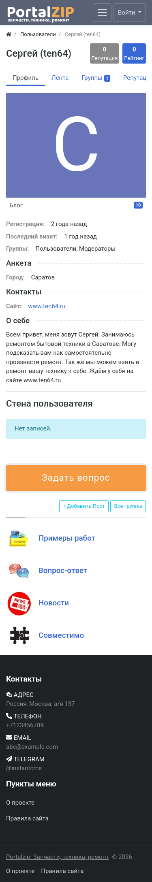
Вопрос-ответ (63, 570)
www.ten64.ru (46, 306)
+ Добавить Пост (84, 506)
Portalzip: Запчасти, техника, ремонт (57, 857)
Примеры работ (67, 538)
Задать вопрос (76, 477)
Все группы (128, 506)
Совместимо (61, 635)
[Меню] (102, 12)
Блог (76, 205)
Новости (54, 603)
